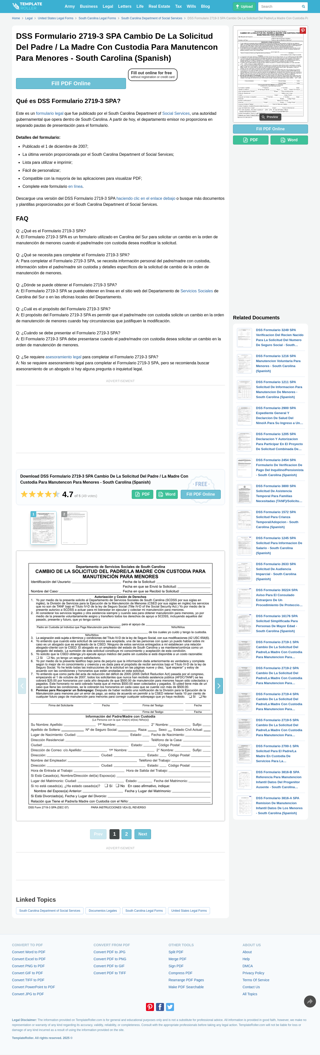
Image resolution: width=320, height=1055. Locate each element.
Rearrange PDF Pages (186, 980)
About (247, 952)
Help (246, 959)
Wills (191, 6)
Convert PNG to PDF (28, 966)
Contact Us (251, 987)
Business (89, 6)
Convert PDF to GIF (109, 966)
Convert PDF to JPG (110, 952)
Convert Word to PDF (29, 952)
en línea (75, 186)
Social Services (176, 113)
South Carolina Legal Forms (144, 910)
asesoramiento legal (63, 357)
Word (167, 494)
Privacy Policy (253, 973)
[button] (219, 686)
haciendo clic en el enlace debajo (146, 198)
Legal (108, 6)
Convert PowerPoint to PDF (33, 987)
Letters (125, 6)
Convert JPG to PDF (28, 994)
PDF (142, 494)
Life (140, 6)
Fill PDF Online (71, 83)
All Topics (249, 994)
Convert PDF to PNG (110, 959)
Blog (205, 6)
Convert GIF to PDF (27, 973)
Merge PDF (177, 959)
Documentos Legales (103, 910)
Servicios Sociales (196, 291)
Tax (178, 6)
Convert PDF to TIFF (110, 973)
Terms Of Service (255, 980)
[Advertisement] (120, 419)
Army (70, 6)
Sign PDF (176, 966)
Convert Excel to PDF (29, 959)
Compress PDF (180, 973)
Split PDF (175, 952)
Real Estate (159, 6)
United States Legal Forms (189, 910)
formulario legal (49, 113)
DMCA (247, 966)
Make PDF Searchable (186, 987)
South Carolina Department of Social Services (49, 910)
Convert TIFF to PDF (28, 980)
